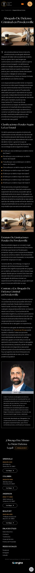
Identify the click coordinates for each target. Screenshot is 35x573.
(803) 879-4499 (8, 479)
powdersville (8, 10)
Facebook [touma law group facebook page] (5, 550)
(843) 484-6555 (7, 514)
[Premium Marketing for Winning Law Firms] (18, 563)
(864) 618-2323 (7, 462)
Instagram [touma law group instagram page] (5, 553)
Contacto (5, 534)
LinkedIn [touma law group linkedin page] (4, 555)
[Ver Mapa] (10, 471)
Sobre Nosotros (7, 532)
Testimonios (5, 537)
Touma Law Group (20, 330)
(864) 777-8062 (8, 497)
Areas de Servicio (7, 539)
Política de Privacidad (8, 542)
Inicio (2, 10)
